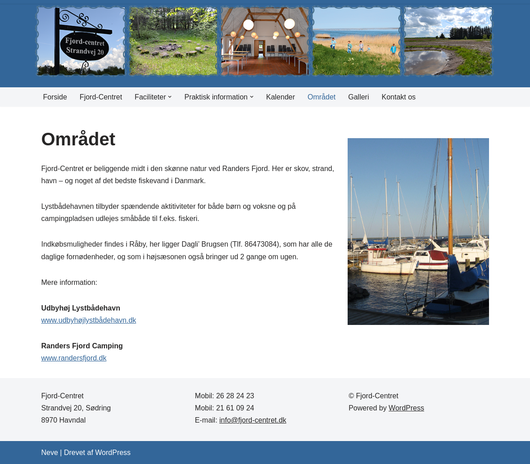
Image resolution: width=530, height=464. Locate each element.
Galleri (358, 97)
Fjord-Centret (101, 97)
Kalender (280, 97)
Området (321, 97)
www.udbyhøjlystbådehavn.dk (88, 320)
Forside (55, 97)
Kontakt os (399, 97)
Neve (49, 452)
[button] (170, 97)
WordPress (406, 408)
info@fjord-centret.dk (252, 420)
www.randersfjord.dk (74, 358)
